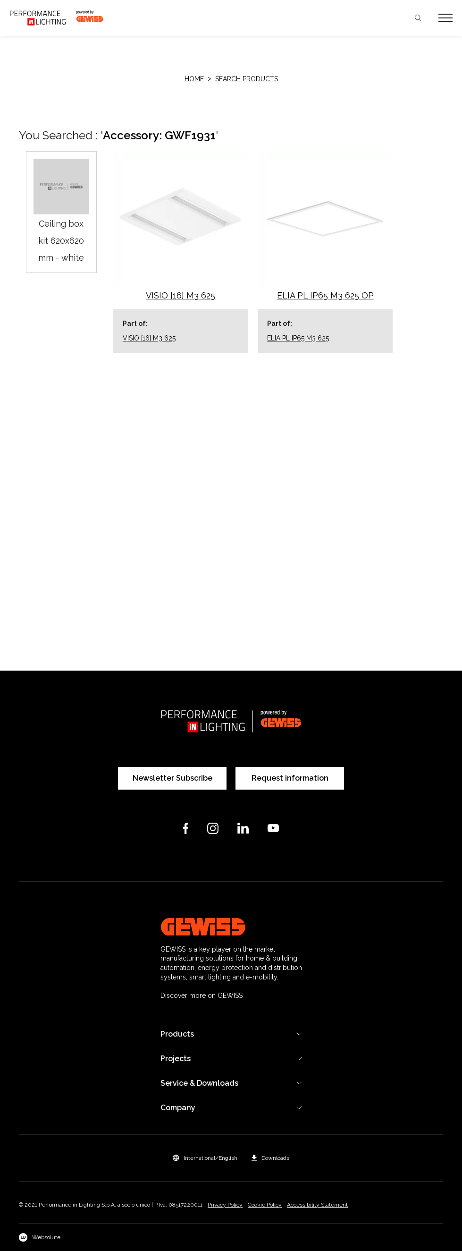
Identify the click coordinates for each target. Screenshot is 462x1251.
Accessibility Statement (317, 1204)
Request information (290, 778)
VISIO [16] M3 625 (149, 338)
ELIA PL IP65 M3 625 (298, 338)
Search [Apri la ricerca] (418, 18)
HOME (194, 79)
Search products (246, 79)
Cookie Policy (265, 1204)
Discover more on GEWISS (201, 995)
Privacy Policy (225, 1204)
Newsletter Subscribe (172, 778)
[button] (205, 1158)
